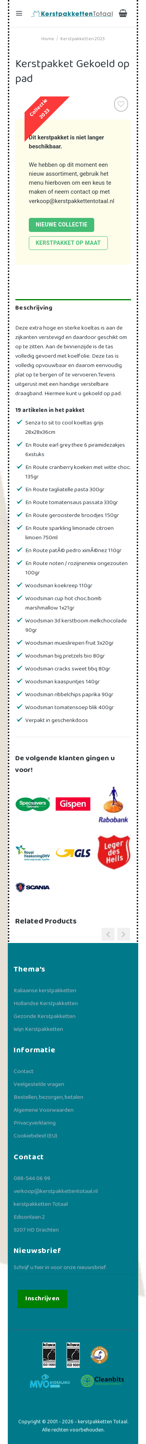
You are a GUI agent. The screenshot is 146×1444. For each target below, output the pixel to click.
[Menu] (20, 13)
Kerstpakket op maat (68, 243)
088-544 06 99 (32, 1178)
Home (47, 39)
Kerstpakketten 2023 (82, 39)
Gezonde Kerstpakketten (45, 1016)
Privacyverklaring (35, 1123)
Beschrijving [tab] (33, 308)
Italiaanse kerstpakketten (45, 990)
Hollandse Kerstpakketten (46, 1003)
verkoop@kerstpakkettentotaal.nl (71, 201)
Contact (23, 1071)
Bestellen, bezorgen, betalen (48, 1097)
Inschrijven (42, 1298)
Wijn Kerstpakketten (38, 1029)
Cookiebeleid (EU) (35, 1136)
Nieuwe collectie (62, 224)
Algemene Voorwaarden (44, 1110)
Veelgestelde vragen (39, 1084)
